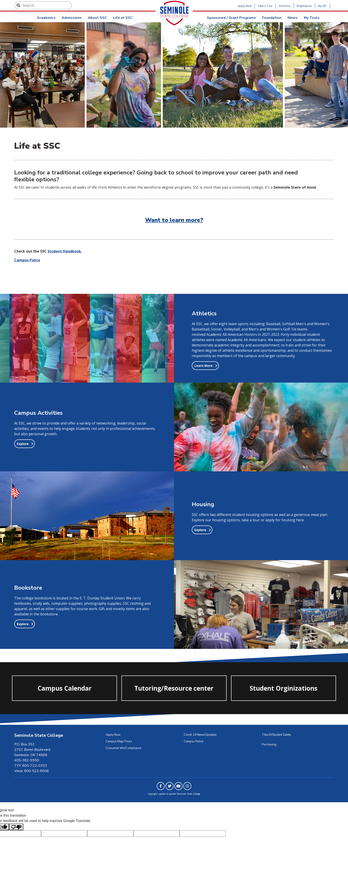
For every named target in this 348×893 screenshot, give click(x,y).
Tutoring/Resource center (174, 690)
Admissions (72, 17)
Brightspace (304, 6)
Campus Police (193, 741)
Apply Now (244, 6)
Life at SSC (123, 17)
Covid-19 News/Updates (200, 735)
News (293, 17)
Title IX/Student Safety (276, 735)
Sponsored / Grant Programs (231, 17)
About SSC (97, 17)
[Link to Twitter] (170, 786)
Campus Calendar (64, 690)
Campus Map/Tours (119, 741)
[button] (205, 365)
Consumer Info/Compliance (123, 748)
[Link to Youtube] (178, 786)
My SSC (322, 6)
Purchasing (269, 745)
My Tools (312, 17)
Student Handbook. (64, 251)
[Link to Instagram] (187, 786)
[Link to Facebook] (161, 786)
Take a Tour (265, 6)
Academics (46, 17)
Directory (285, 6)
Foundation (271, 17)
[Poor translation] (16, 827)
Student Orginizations (283, 690)
